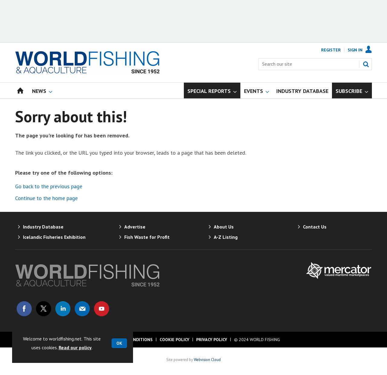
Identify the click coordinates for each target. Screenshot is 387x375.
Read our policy (75, 347)
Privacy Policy (211, 339)
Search (366, 64)
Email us (82, 309)
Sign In (355, 50)
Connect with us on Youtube (101, 309)
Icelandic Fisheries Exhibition (54, 237)
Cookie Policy (174, 339)
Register (331, 50)
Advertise (134, 227)
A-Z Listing (226, 237)
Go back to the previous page (48, 186)
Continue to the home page (46, 198)
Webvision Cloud (207, 359)
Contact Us (315, 227)
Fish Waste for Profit (147, 237)
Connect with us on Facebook (24, 309)
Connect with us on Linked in (63, 309)
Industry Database (43, 227)
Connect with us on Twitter (43, 309)
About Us (224, 227)
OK (119, 343)
